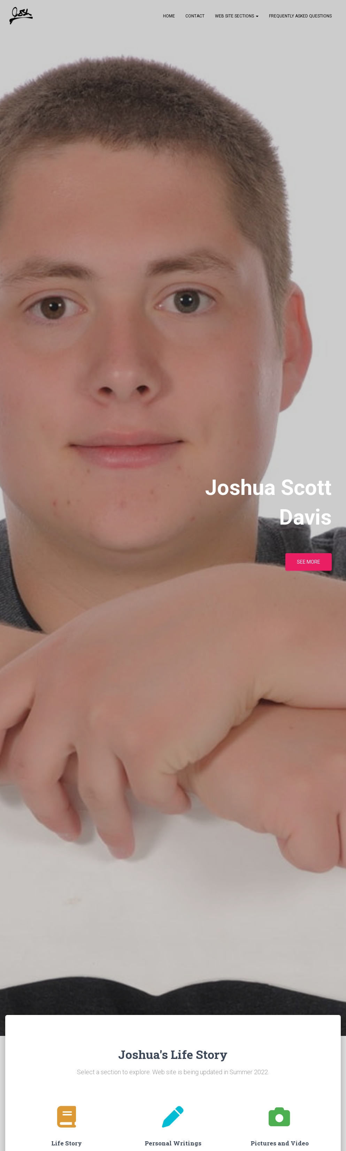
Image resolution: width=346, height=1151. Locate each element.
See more (308, 564)
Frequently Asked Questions (300, 17)
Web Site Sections (237, 17)
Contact (195, 17)
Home (169, 17)
